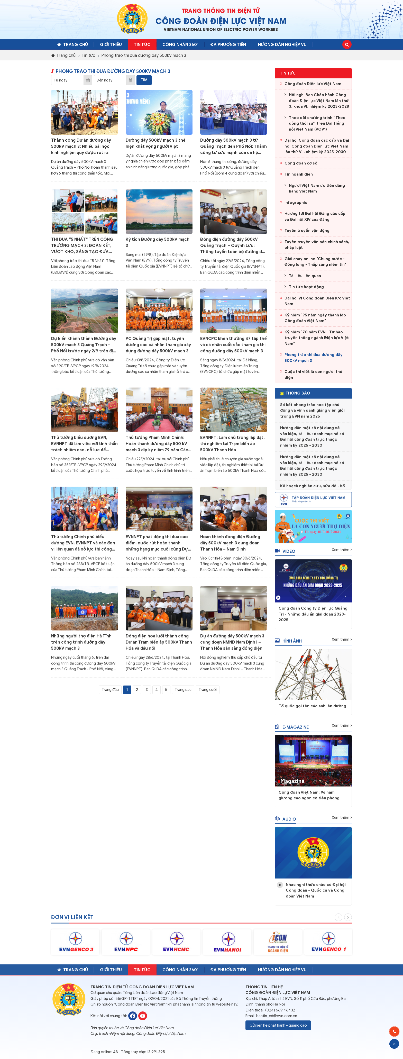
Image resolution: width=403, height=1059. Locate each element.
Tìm (144, 80)
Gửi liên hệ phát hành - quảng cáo (278, 1025)
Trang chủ (74, 44)
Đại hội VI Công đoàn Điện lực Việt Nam (317, 301)
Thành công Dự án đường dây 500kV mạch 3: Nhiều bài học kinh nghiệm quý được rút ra (81, 146)
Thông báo (295, 396)
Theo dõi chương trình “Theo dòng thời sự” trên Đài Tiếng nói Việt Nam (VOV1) (317, 123)
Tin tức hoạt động (306, 287)
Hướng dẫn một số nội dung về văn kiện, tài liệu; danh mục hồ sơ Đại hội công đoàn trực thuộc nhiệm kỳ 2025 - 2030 (312, 439)
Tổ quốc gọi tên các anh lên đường (312, 709)
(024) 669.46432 (280, 1010)
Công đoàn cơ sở (301, 163)
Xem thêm (340, 552)
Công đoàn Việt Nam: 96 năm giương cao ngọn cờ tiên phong (309, 798)
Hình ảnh (288, 644)
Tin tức (150, 44)
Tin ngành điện (299, 174)
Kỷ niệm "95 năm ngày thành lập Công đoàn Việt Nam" (315, 318)
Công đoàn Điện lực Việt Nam (313, 83)
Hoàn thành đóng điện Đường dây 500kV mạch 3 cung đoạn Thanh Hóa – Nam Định (230, 546)
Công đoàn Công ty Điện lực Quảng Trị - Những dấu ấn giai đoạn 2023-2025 (313, 617)
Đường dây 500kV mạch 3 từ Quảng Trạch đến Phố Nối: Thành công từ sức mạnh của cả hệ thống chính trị (233, 147)
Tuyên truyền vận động (307, 230)
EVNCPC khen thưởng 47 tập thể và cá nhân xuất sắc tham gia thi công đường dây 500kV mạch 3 (233, 347)
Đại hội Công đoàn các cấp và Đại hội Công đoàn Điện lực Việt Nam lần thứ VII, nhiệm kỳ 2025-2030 (317, 146)
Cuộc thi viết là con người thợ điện (313, 374)
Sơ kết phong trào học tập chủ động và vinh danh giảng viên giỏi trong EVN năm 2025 (312, 413)
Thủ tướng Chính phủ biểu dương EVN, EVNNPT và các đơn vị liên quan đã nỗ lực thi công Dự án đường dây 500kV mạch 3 (83, 546)
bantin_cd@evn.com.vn (276, 1016)
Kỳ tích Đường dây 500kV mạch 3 (157, 245)
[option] (75, 945)
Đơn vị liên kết (72, 920)
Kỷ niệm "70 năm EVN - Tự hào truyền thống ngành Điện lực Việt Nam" (317, 338)
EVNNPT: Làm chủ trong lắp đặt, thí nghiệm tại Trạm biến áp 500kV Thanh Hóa (232, 446)
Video (285, 554)
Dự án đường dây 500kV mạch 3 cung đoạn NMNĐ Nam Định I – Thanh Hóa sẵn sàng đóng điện (232, 645)
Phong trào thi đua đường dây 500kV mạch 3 (143, 55)
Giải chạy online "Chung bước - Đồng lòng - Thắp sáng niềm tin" (315, 262)
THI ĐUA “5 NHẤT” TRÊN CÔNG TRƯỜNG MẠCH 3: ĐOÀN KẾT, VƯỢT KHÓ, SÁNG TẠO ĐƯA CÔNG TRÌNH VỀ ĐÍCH (82, 249)
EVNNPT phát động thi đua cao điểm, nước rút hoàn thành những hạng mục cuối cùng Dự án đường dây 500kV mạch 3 (157, 546)
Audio (285, 822)
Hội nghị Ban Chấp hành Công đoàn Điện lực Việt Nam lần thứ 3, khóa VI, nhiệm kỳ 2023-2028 (319, 101)
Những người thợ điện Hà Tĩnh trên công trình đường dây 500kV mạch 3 (81, 645)
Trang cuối (208, 689)
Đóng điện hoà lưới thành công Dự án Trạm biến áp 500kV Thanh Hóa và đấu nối (159, 645)
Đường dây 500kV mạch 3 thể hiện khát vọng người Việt (156, 143)
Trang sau (183, 689)
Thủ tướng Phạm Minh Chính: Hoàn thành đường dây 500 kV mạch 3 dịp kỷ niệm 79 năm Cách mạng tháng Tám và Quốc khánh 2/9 (158, 447)
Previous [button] (338, 920)
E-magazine (292, 730)
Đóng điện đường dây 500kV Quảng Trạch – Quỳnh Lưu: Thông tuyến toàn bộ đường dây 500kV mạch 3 (233, 249)
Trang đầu (110, 689)
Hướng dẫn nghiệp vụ (300, 44)
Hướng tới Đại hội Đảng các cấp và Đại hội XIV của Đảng (315, 216)
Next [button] (348, 920)
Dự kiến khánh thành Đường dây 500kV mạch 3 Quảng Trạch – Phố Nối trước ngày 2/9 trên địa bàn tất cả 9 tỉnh (83, 348)
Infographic (296, 202)
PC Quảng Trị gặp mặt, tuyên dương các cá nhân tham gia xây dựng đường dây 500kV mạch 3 (158, 347)
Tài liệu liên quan (305, 275)
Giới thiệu (116, 44)
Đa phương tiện (243, 44)
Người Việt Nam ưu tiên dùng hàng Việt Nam (317, 188)
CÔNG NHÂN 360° (192, 44)
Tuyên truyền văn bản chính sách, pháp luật (317, 245)
